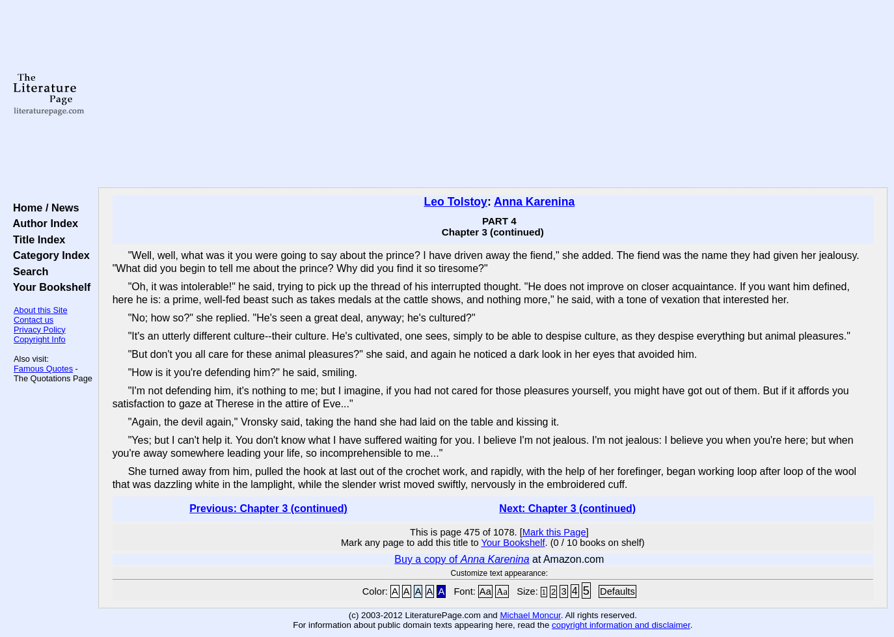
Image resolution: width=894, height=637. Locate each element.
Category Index (48, 255)
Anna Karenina (534, 201)
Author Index (42, 223)
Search (27, 271)
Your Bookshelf (48, 287)
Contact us (33, 320)
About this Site (41, 310)
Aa (485, 591)
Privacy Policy (40, 329)
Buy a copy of (461, 559)
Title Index (36, 239)
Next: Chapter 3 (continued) (567, 508)
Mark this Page (554, 532)
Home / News (43, 207)
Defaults (617, 591)
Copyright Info (40, 339)
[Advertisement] (492, 94)
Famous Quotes (43, 368)
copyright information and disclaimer (621, 625)
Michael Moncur (530, 615)
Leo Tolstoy (455, 201)
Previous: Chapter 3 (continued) (268, 508)
